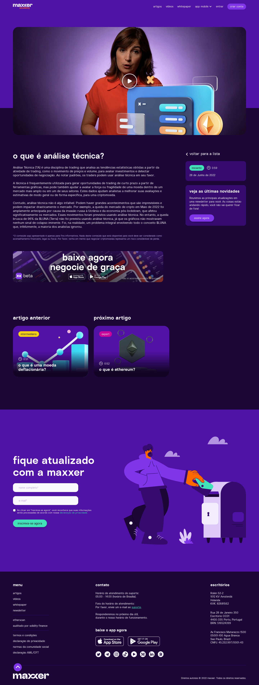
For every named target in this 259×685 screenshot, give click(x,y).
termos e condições (25, 635)
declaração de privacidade (29, 641)
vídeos (17, 599)
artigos (17, 593)
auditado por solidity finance (30, 625)
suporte (136, 607)
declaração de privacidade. (74, 512)
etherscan (19, 620)
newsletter (19, 610)
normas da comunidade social (31, 646)
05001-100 (216, 635)
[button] (203, 6)
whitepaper (20, 604)
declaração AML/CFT (26, 652)
